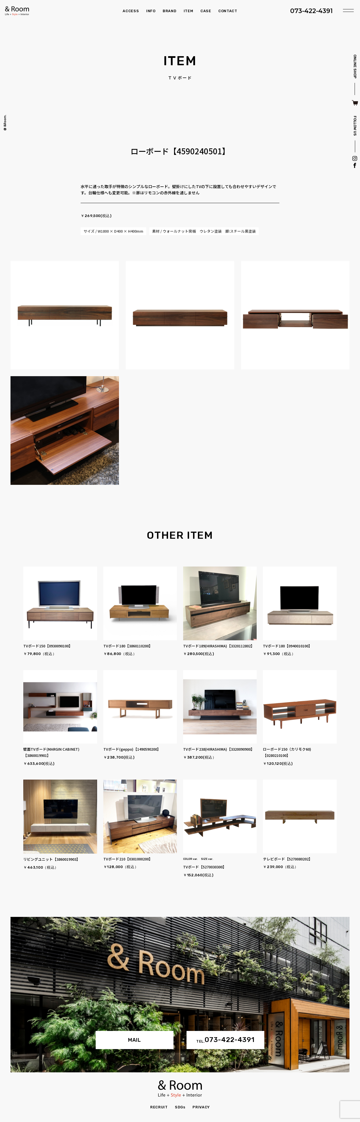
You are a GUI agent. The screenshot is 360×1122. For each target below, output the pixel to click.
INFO (151, 11)
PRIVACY (201, 1107)
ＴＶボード (180, 78)
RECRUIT (159, 1107)
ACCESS (131, 11)
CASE (205, 11)
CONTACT (227, 11)
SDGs (180, 1107)
